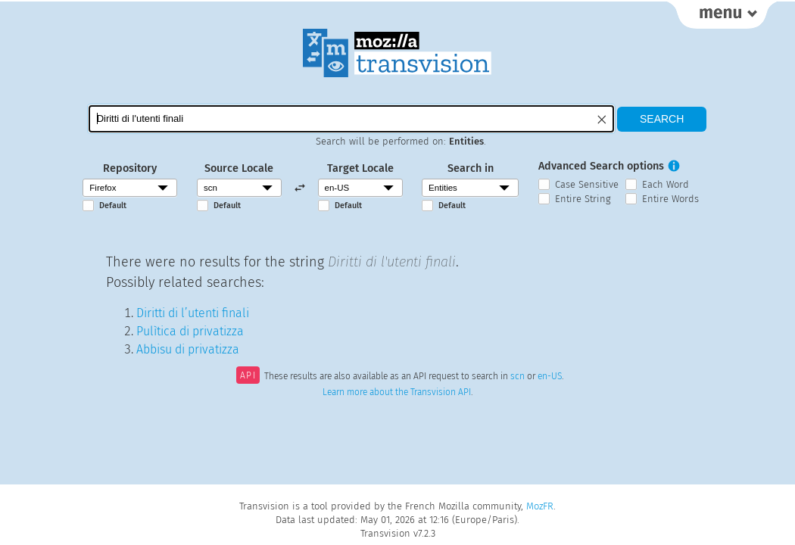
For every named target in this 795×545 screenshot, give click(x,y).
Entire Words (670, 198)
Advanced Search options (601, 166)
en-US (550, 377)
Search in (470, 168)
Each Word (665, 184)
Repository (130, 168)
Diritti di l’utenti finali (192, 313)
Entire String (583, 198)
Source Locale (238, 168)
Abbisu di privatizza (187, 349)
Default (112, 205)
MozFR (539, 506)
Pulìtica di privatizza (190, 331)
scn (517, 377)
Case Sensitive (587, 184)
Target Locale (360, 168)
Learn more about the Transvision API (397, 392)
